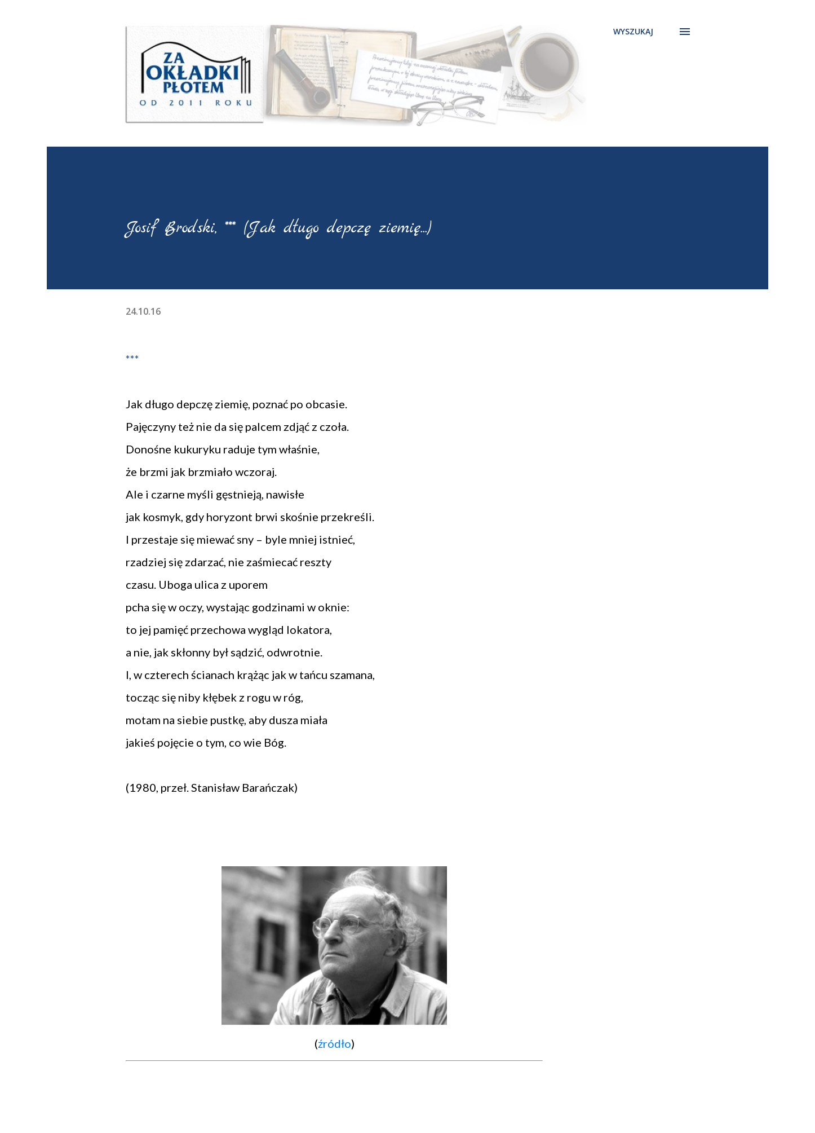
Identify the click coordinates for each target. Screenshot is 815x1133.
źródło (334, 1043)
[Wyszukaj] (633, 31)
